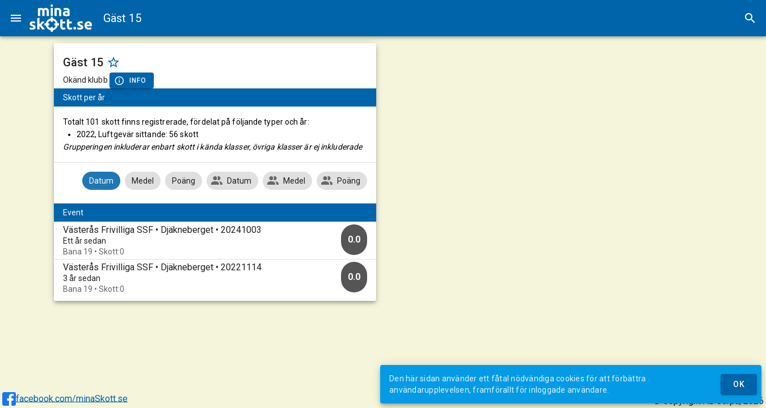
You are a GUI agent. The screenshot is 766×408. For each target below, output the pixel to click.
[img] (61, 18)
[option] (215, 240)
